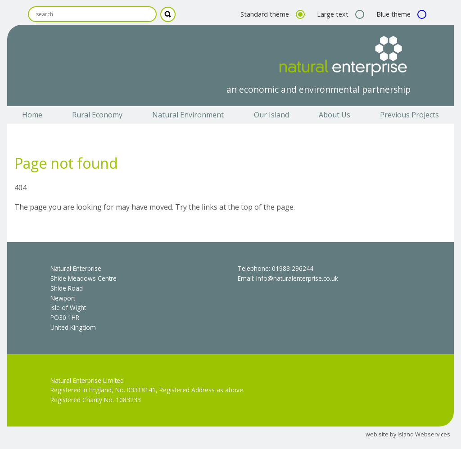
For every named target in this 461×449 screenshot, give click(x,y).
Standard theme (271, 14)
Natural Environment (188, 115)
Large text (339, 14)
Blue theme (400, 14)
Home (32, 115)
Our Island (271, 115)
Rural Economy (97, 115)
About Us (334, 115)
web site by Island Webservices (408, 434)
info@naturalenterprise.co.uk (297, 278)
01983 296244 (292, 268)
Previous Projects (409, 115)
